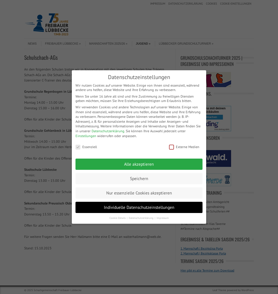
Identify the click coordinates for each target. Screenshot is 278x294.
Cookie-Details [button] (117, 218)
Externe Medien (184, 147)
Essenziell (86, 147)
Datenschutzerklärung (108, 131)
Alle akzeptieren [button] (139, 164)
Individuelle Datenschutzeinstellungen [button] (139, 207)
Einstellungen (85, 136)
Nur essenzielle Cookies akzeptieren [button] (139, 193)
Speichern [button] (139, 178)
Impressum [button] (163, 218)
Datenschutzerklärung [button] (141, 218)
